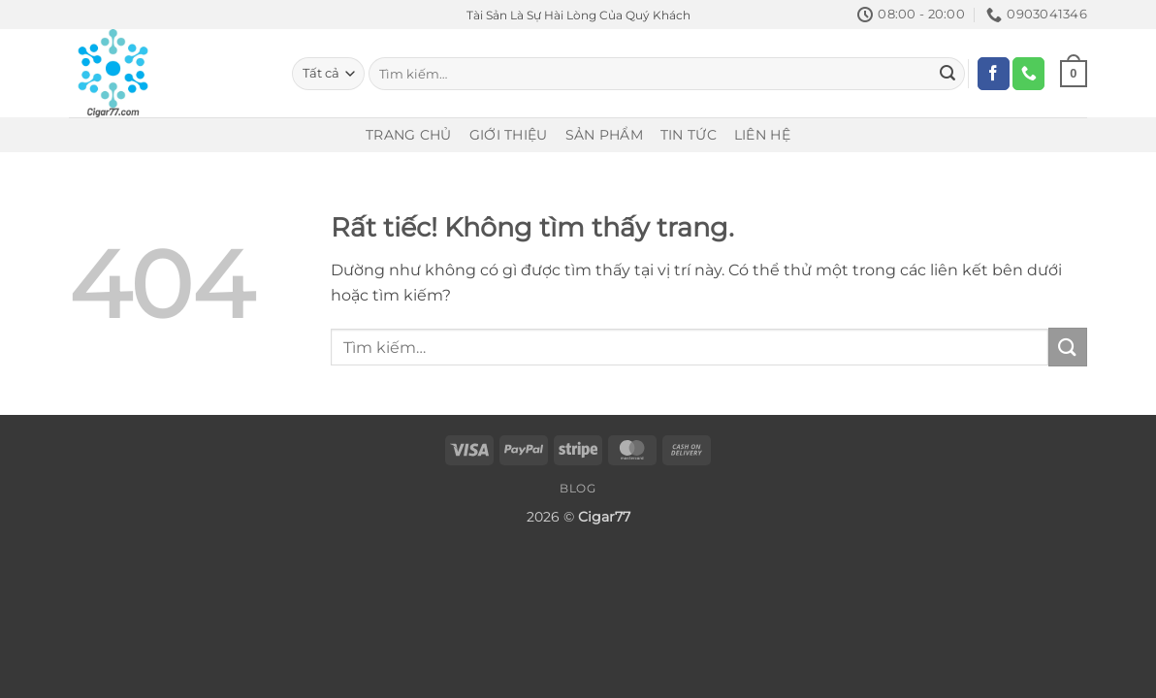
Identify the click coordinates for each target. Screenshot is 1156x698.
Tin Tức (688, 134)
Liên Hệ (762, 134)
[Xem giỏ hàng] (1073, 74)
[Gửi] (947, 73)
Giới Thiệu (508, 134)
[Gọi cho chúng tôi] (1028, 73)
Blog (577, 488)
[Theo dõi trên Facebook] (994, 73)
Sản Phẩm (604, 134)
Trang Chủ (409, 134)
